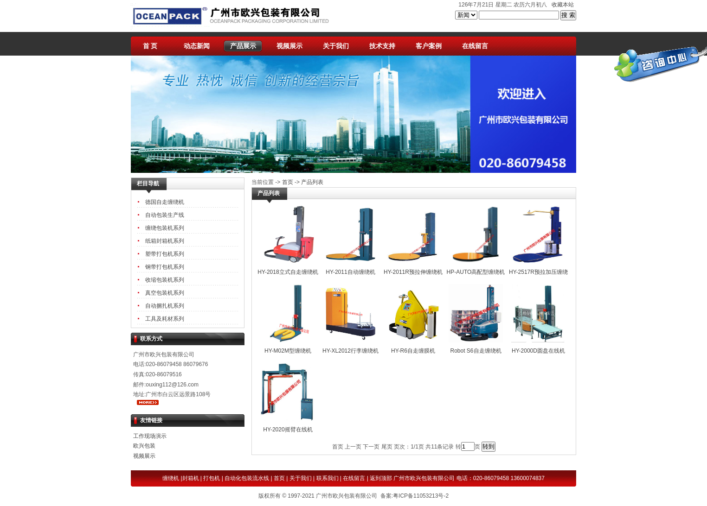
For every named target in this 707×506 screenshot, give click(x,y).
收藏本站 (563, 4)
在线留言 (475, 46)
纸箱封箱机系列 (164, 241)
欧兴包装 (144, 446)
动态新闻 (197, 46)
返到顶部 (381, 478)
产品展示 (243, 46)
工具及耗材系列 (164, 319)
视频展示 (289, 46)
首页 (287, 182)
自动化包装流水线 (247, 478)
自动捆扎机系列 (164, 306)
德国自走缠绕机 (164, 202)
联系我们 (327, 478)
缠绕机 (170, 478)
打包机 (211, 478)
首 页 (150, 46)
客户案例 (429, 46)
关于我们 (336, 46)
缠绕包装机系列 (164, 228)
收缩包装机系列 (164, 280)
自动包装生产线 (164, 215)
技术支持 (382, 46)
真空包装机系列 (164, 293)
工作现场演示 (150, 436)
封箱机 (190, 478)
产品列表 (312, 182)
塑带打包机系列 (164, 254)
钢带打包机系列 (164, 267)
